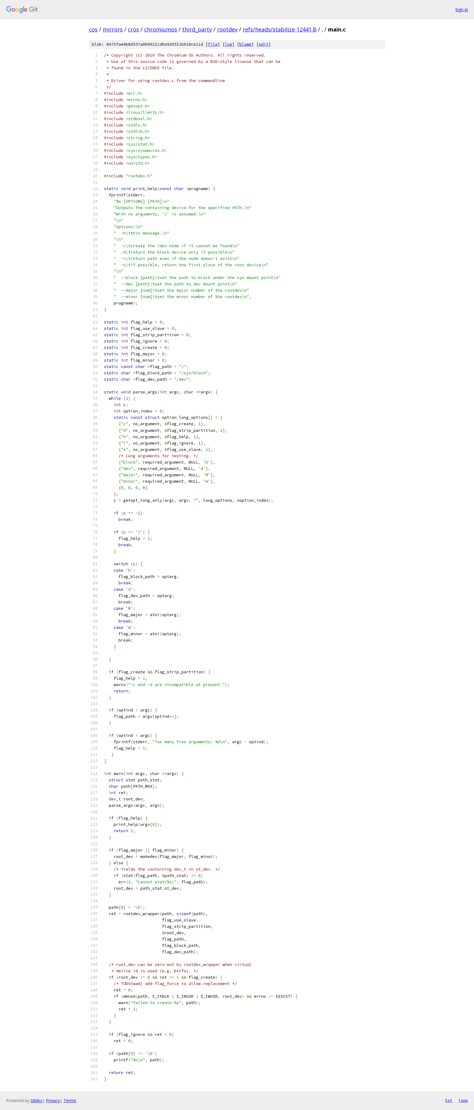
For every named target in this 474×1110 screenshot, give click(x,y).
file (213, 44)
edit (263, 44)
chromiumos (160, 29)
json (463, 1100)
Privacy (53, 1100)
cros (133, 29)
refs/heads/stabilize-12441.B (280, 29)
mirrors (113, 29)
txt (448, 1100)
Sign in (461, 9)
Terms (69, 1100)
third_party (197, 29)
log (228, 44)
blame (245, 44)
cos (93, 29)
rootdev (227, 29)
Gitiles (36, 1100)
